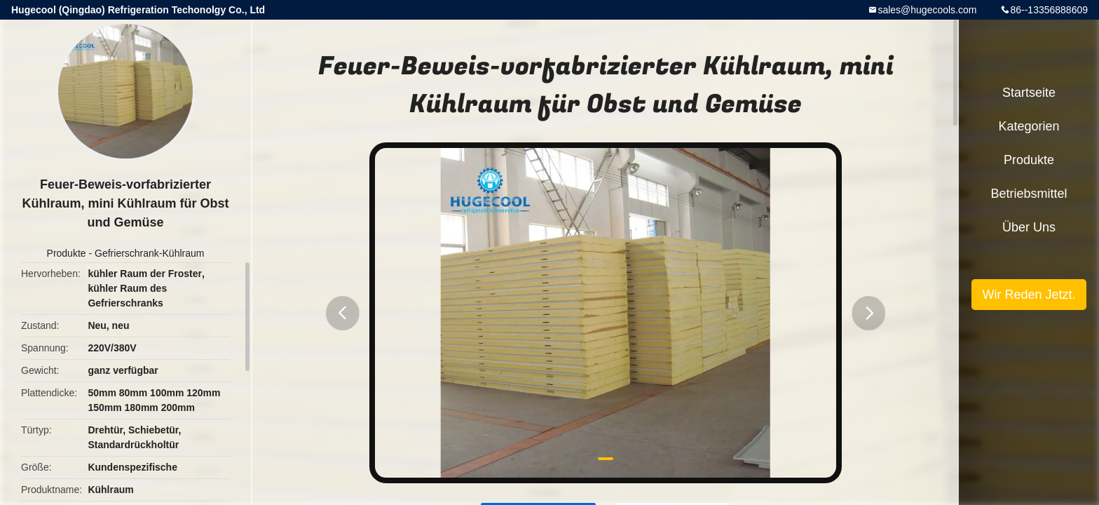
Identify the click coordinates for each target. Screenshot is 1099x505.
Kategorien (1028, 126)
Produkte (66, 253)
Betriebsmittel (1028, 194)
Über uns (1029, 227)
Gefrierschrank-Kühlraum (149, 253)
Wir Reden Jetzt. (1028, 295)
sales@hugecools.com (927, 9)
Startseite (1029, 93)
